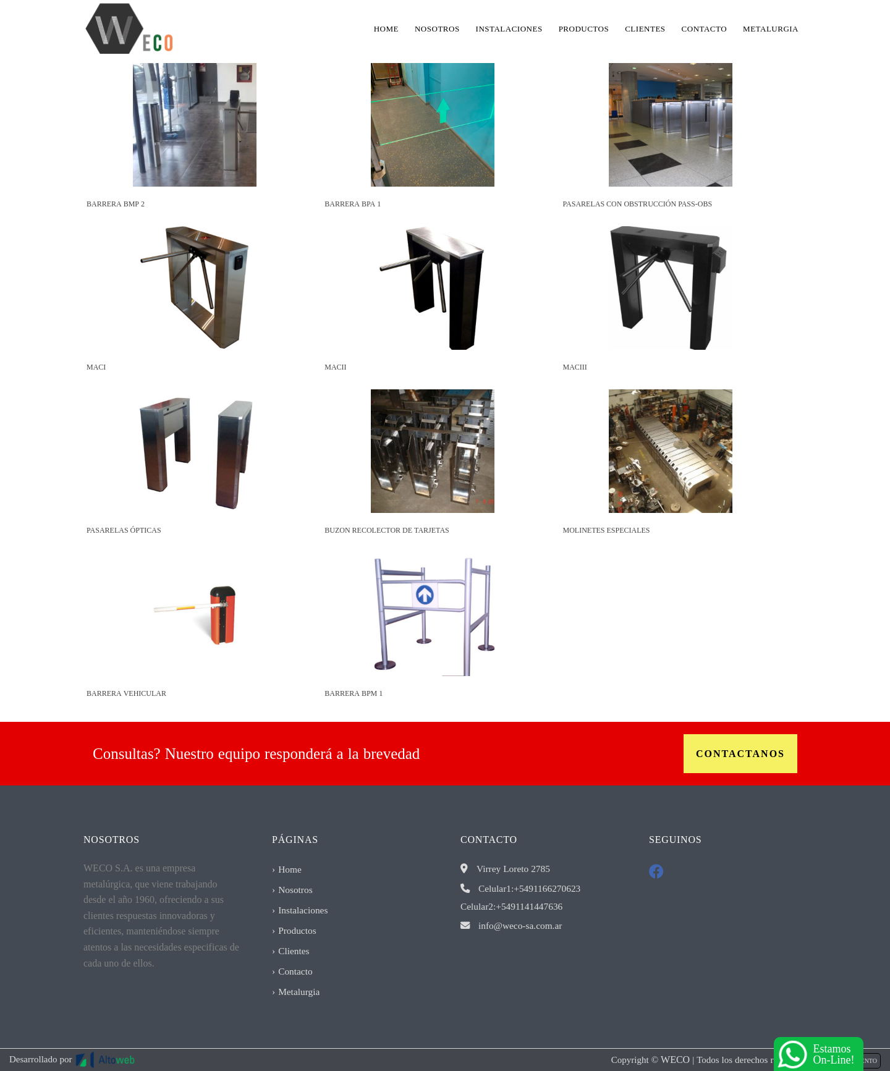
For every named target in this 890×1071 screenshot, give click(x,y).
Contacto (704, 28)
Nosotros (437, 28)
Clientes (645, 28)
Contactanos (740, 754)
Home (386, 28)
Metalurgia (771, 28)
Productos (584, 28)
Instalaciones (509, 28)
